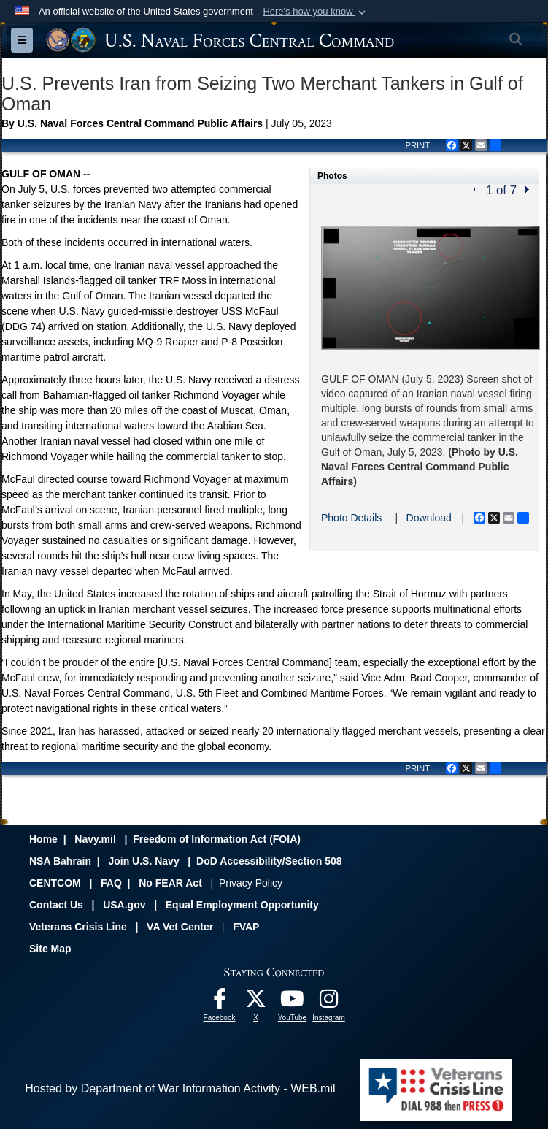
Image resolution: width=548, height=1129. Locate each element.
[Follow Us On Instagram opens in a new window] (329, 1002)
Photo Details (351, 518)
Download (429, 518)
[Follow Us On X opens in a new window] (256, 1002)
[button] (315, 11)
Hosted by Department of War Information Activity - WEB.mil (180, 1088)
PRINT (417, 145)
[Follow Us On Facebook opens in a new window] (219, 1002)
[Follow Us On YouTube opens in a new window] (292, 1002)
